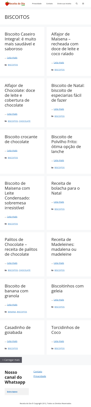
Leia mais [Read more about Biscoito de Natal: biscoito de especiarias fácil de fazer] (59, 109)
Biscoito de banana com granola (16, 290)
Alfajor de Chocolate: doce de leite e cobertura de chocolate (20, 95)
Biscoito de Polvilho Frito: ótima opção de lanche (66, 144)
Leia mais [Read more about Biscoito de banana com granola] (12, 304)
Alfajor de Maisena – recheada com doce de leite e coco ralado (65, 43)
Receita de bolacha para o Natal (65, 188)
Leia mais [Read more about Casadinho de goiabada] (12, 341)
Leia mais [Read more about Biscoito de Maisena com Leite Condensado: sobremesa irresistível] (12, 216)
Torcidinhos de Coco (65, 330)
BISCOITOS (13, 64)
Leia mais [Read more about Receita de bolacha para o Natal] (59, 201)
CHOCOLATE (25, 121)
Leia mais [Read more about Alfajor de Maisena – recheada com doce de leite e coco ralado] (59, 62)
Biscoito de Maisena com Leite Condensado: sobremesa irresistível (17, 195)
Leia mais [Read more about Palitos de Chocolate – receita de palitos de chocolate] (12, 263)
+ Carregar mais (11, 359)
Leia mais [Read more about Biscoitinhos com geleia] (59, 299)
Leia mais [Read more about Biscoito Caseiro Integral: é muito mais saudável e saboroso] (12, 57)
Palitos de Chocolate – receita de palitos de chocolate (21, 247)
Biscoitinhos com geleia (67, 288)
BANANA (12, 311)
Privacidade (37, 3)
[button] (76, 3)
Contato (49, 3)
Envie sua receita (64, 3)
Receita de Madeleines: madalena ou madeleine (63, 247)
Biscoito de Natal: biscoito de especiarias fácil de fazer (67, 93)
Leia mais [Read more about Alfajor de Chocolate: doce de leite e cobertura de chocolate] (12, 113)
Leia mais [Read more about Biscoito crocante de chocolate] (12, 150)
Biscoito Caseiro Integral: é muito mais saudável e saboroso (20, 41)
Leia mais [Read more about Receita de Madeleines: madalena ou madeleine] (59, 263)
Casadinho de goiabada (18, 330)
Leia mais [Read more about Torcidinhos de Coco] (59, 341)
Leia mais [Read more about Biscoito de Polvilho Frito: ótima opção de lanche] (59, 160)
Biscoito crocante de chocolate (21, 139)
